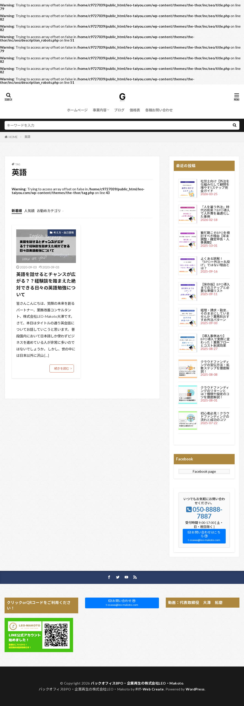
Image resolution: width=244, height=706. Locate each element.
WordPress (195, 689)
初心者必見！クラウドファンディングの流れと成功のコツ (215, 416)
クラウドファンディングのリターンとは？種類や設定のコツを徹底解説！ (215, 392)
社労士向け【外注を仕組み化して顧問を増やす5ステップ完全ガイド (215, 186)
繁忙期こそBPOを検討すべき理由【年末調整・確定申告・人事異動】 (215, 237)
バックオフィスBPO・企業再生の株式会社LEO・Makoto (137, 683)
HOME (13, 137)
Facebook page (204, 471)
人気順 (29, 211)
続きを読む (61, 368)
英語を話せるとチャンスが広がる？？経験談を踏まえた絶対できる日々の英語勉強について (46, 284)
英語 (27, 137)
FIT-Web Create (150, 689)
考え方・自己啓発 (64, 232)
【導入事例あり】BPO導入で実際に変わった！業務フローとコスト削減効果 (215, 340)
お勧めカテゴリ (49, 211)
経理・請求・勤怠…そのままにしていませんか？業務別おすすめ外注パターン (215, 315)
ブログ (119, 110)
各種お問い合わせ (159, 110)
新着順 (17, 211)
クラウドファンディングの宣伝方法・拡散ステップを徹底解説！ (215, 366)
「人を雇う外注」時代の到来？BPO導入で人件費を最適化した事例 (215, 211)
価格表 (135, 110)
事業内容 (100, 110)
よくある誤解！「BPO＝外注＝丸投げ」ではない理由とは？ (215, 263)
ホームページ (77, 110)
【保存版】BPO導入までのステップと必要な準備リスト (215, 287)
